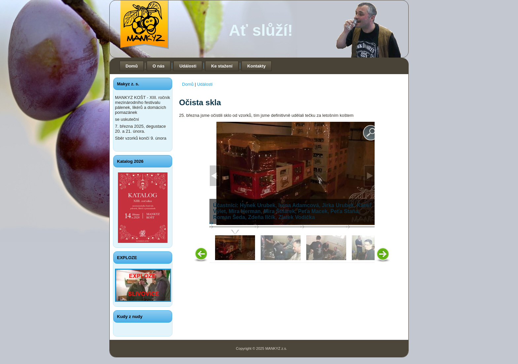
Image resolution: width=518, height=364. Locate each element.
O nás (159, 66)
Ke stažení (221, 66)
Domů (132, 66)
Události (187, 66)
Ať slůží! (261, 30)
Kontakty (256, 66)
